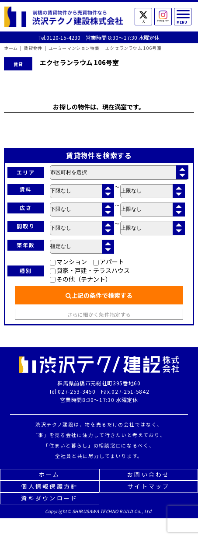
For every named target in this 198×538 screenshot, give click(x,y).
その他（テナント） (80, 279)
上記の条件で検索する (99, 295)
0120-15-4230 (63, 37)
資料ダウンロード (49, 498)
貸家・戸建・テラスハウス (90, 270)
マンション (68, 261)
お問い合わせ (148, 474)
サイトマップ (148, 486)
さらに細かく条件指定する (99, 314)
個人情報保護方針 (49, 486)
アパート (108, 261)
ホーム (49, 474)
